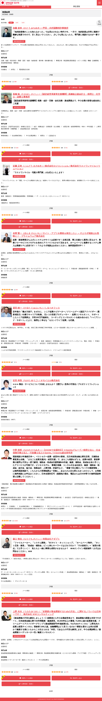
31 (65, 148)
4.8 (12, 148)
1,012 (15, 521)
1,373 (66, 521)
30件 (17, 22)
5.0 (12, 215)
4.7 (12, 362)
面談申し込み (76, 154)
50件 (23, 22)
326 (14, 81)
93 (15, 593)
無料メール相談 (26, 87)
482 (16, 672)
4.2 (10, 81)
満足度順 (76, 6)
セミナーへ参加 (26, 374)
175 (66, 672)
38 (15, 215)
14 (15, 432)
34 (65, 81)
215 (16, 148)
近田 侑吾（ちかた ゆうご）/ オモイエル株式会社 (36, 380)
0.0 (57, 362)
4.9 (62, 81)
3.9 (10, 521)
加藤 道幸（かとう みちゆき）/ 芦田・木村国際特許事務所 (40, 28)
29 (15, 289)
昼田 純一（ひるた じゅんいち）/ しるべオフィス (36, 308)
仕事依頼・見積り (76, 87)
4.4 (62, 148)
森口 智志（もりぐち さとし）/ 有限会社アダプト (36, 539)
